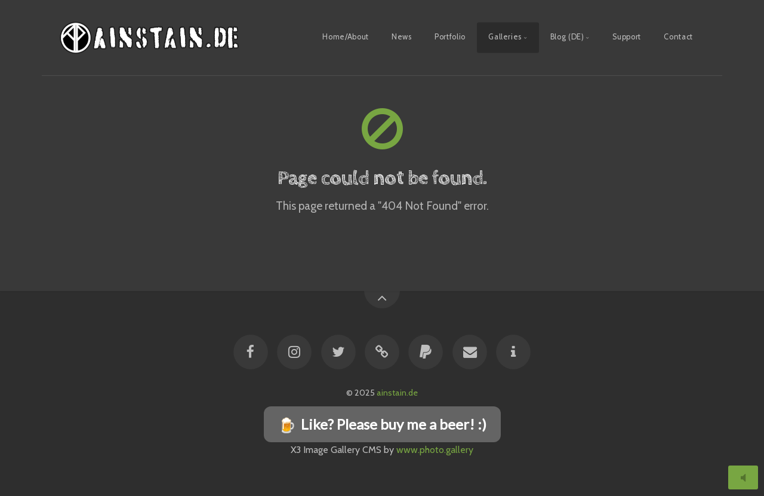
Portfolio (450, 36)
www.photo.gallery (434, 449)
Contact (678, 36)
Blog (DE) (567, 36)
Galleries (505, 36)
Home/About (345, 36)
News (402, 36)
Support (626, 36)
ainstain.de (397, 392)
